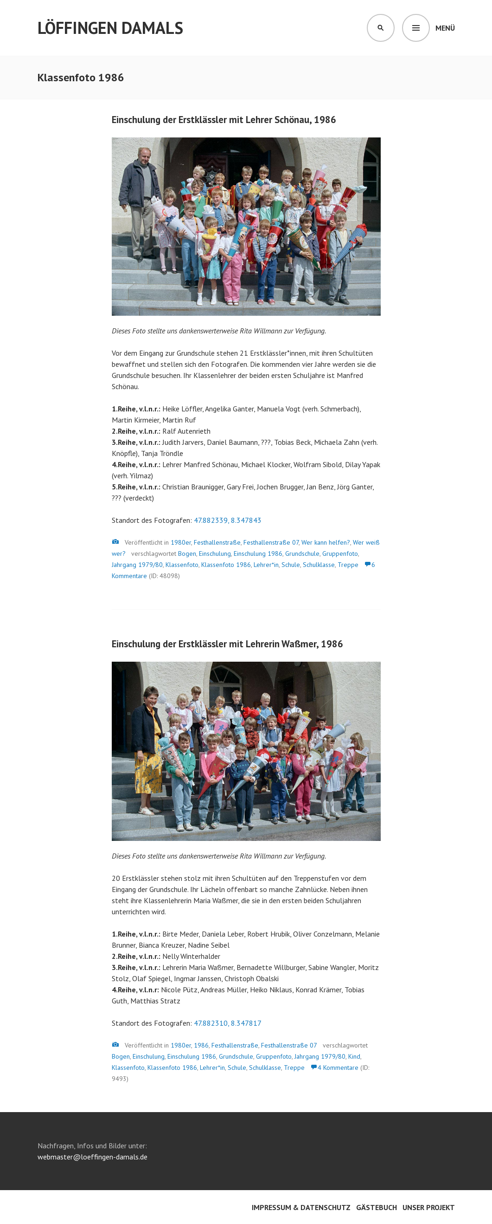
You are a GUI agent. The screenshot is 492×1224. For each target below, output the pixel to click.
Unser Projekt (429, 1207)
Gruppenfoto (340, 553)
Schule (290, 564)
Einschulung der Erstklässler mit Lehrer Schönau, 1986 (224, 119)
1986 (201, 1045)
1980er (181, 542)
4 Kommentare (338, 1067)
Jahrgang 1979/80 (137, 564)
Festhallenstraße (217, 542)
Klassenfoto (182, 564)
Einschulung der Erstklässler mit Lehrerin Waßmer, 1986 (227, 644)
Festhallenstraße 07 (271, 542)
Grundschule (302, 553)
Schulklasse (319, 564)
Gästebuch (376, 1207)
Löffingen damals (110, 28)
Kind (354, 1056)
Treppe (348, 564)
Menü (445, 28)
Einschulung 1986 (258, 553)
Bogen (187, 553)
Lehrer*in (266, 564)
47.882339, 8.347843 (228, 520)
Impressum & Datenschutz (301, 1207)
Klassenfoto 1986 (226, 564)
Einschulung (215, 553)
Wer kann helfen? (325, 542)
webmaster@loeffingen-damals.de (92, 1156)
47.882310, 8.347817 (228, 1023)
